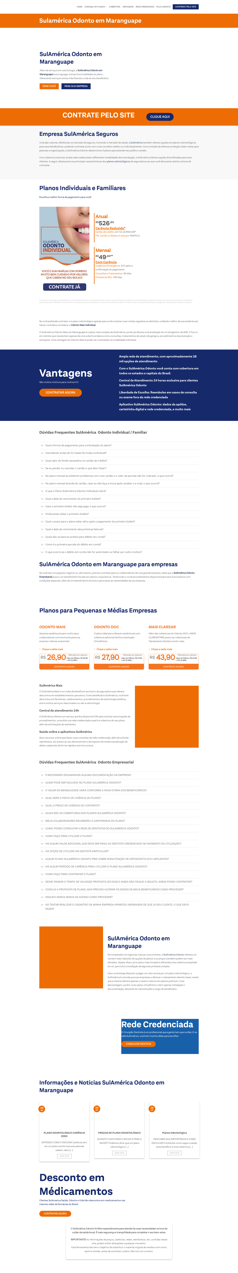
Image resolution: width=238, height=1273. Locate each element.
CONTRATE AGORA (64, 666)
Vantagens (128, 6)
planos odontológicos (118, 161)
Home (79, 6)
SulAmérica (136, 142)
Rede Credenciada (145, 6)
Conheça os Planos (96, 6)
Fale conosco (163, 6)
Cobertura (114, 6)
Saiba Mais (64, 1156)
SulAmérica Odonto (173, 954)
